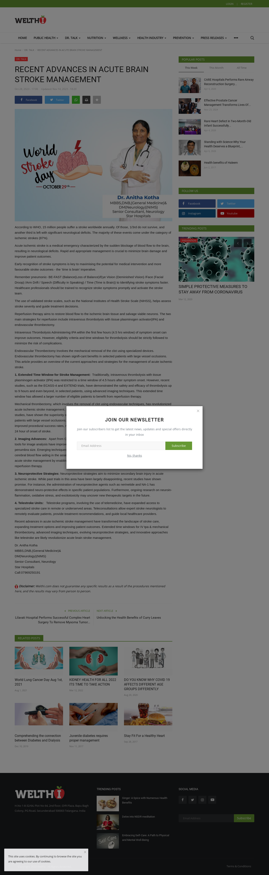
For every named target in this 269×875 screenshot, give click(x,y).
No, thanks (134, 456)
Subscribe (179, 446)
